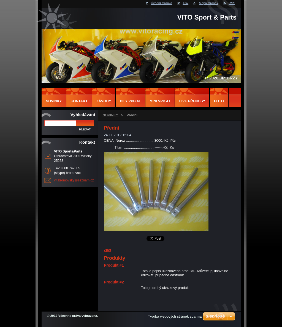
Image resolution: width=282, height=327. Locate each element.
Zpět (107, 250)
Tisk (185, 3)
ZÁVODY (103, 101)
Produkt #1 (114, 265)
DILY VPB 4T (130, 101)
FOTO (219, 101)
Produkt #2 (114, 282)
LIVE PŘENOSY (192, 101)
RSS (232, 3)
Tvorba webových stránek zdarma (175, 316)
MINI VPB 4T (160, 101)
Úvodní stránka (161, 3)
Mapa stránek (208, 3)
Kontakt (79, 101)
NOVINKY (110, 115)
